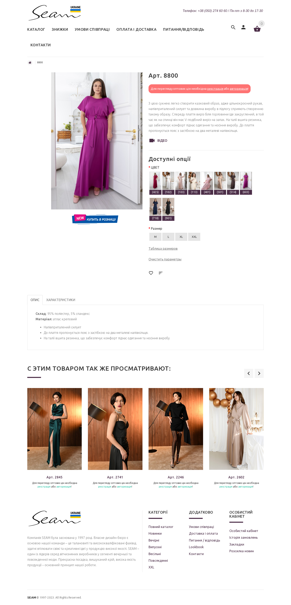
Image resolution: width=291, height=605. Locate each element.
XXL (194, 236)
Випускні (155, 547)
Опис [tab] (35, 300)
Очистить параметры (165, 259)
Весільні (155, 554)
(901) (168, 209)
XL (181, 236)
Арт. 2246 (176, 477)
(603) (246, 183)
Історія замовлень (243, 537)
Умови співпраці (201, 527)
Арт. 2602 (236, 477)
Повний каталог (161, 527)
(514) (233, 183)
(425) (155, 183)
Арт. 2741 (115, 477)
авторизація (239, 88)
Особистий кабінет (243, 531)
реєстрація (215, 88)
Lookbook (196, 547)
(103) (181, 183)
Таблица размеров (163, 248)
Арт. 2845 (54, 477)
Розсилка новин (241, 551)
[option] (54, 441)
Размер (156, 228)
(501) (220, 183)
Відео (158, 140)
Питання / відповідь (204, 540)
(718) (155, 209)
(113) (194, 183)
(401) (207, 183)
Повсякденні (158, 560)
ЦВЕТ (155, 167)
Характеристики (60, 300)
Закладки (236, 544)
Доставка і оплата (203, 533)
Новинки (155, 533)
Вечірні (154, 540)
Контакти (196, 554)
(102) (168, 183)
